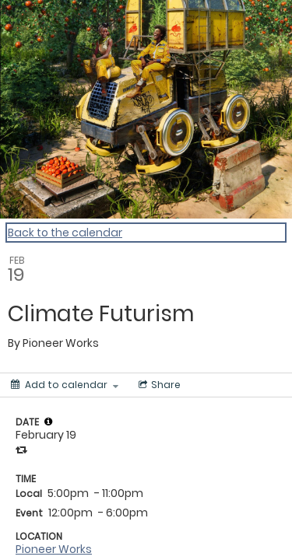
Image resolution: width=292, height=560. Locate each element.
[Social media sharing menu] (158, 385)
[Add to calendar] (64, 385)
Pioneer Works (54, 549)
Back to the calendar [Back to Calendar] (65, 232)
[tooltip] (48, 421)
